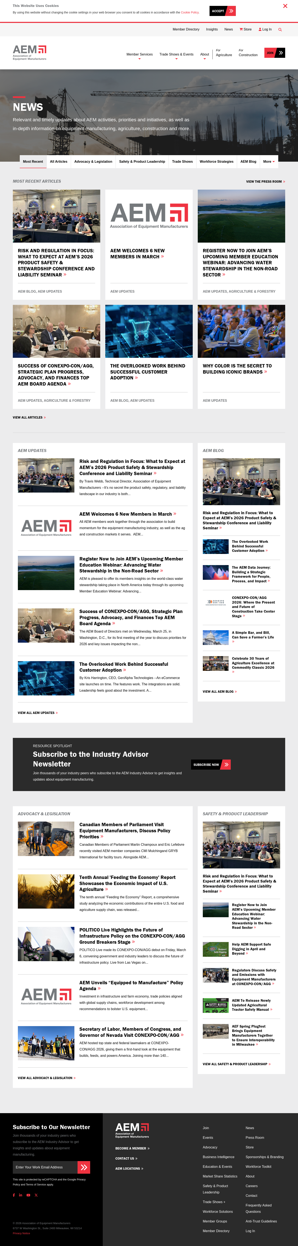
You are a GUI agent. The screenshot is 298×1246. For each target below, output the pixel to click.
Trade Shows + (214, 1202)
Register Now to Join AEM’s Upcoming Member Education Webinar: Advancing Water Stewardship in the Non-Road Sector (240, 262)
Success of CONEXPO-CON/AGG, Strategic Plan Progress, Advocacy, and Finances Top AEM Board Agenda (56, 375)
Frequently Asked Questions (259, 1208)
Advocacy (210, 1147)
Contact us (124, 1158)
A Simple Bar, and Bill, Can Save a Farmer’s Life (253, 636)
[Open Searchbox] (280, 30)
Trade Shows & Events (177, 54)
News (250, 1128)
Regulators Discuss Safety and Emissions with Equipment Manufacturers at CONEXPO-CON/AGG (254, 977)
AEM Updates (50, 291)
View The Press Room (264, 181)
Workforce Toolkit (258, 1166)
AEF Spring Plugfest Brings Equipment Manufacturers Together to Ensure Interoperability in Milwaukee (253, 1035)
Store (250, 1147)
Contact (251, 1195)
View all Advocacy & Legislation (45, 1078)
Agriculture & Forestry (252, 291)
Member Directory (216, 1231)
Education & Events (217, 1166)
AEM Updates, (215, 291)
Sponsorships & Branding (265, 1157)
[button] (224, 52)
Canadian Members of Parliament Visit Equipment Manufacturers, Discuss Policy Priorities (124, 830)
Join (270, 53)
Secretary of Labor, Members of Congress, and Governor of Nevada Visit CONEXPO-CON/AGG (131, 1032)
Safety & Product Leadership (142, 161)
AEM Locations (127, 1168)
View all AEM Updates (36, 713)
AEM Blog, (27, 291)
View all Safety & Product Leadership (235, 1064)
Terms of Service (36, 1184)
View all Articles (27, 417)
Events (208, 1137)
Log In (250, 1231)
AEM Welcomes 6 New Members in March (137, 253)
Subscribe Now (206, 764)
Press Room (255, 1137)
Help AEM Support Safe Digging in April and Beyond (251, 949)
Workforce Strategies (217, 161)
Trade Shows (182, 161)
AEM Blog (248, 161)
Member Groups (215, 1221)
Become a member (130, 1148)
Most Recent (33, 161)
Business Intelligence (218, 1157)
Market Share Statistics (220, 1176)
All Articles (58, 161)
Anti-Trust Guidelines (261, 1221)
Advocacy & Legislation (93, 161)
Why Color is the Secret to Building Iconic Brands (237, 369)
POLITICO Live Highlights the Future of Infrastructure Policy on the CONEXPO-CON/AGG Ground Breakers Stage (132, 936)
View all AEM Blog (218, 691)
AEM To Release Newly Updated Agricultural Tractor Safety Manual (252, 1005)
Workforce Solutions (218, 1211)
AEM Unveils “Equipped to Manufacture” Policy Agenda (131, 985)
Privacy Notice (21, 1233)
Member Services (140, 54)
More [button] (267, 161)
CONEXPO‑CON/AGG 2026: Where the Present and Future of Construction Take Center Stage (253, 606)
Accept (218, 11)
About (204, 54)
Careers (252, 1186)
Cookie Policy (190, 12)
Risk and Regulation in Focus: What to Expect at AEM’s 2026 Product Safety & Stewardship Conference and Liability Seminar (56, 262)
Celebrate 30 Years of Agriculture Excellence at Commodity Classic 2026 (253, 664)
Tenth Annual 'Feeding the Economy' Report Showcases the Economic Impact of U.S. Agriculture (127, 883)
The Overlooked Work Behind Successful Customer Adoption (147, 372)
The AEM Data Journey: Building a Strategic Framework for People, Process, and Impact (251, 574)
